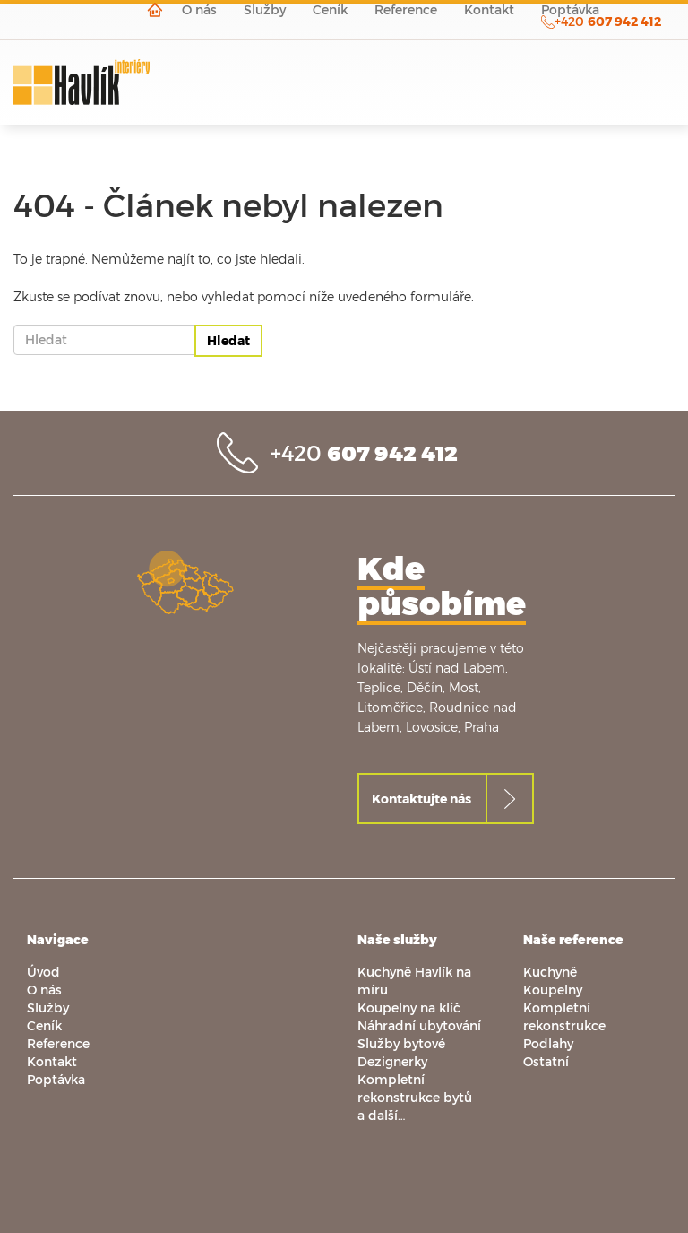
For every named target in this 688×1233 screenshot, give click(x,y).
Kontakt (52, 1061)
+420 (364, 452)
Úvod (43, 971)
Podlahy (548, 1043)
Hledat (228, 340)
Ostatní (546, 1061)
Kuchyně (550, 971)
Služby (48, 1007)
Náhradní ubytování (419, 1025)
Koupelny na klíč (408, 1007)
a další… (381, 1115)
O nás (44, 989)
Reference (58, 1043)
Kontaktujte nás (421, 798)
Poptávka (56, 1079)
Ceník (44, 1025)
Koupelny (552, 989)
